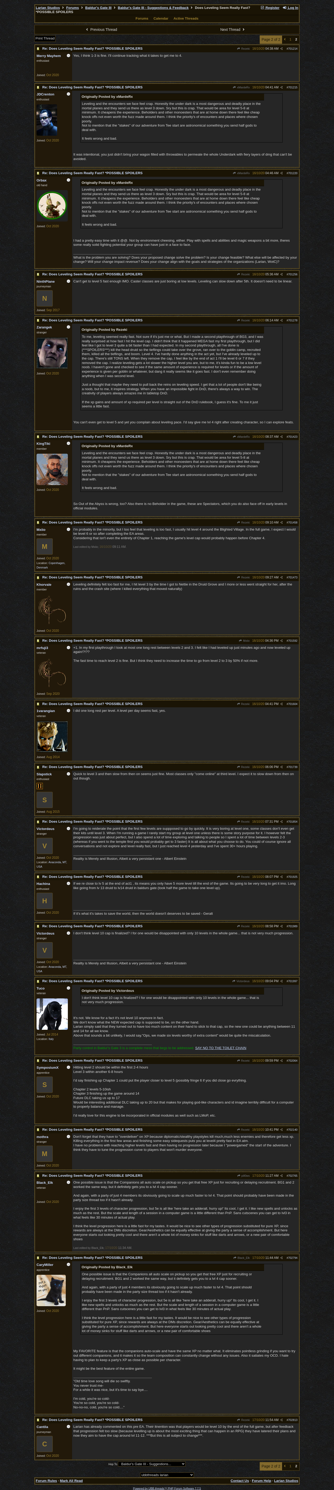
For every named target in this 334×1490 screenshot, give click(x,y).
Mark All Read (71, 1481)
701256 (292, 274)
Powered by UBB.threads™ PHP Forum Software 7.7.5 (167, 1488)
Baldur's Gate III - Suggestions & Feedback (153, 8)
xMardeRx (241, 87)
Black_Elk (241, 1257)
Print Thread (45, 38)
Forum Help (261, 1481)
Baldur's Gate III (98, 8)
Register (269, 8)
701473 (292, 577)
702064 (292, 1060)
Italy (51, 1038)
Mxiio (244, 640)
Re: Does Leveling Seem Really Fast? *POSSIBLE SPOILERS (92, 48)
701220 (292, 173)
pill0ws (243, 1175)
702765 (292, 1175)
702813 (292, 1419)
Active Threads (186, 18)
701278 (292, 320)
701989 (292, 926)
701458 (292, 522)
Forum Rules (46, 1481)
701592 (292, 640)
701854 (292, 821)
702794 (292, 1257)
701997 (292, 981)
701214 (292, 48)
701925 (292, 876)
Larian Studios (48, 8)
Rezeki (243, 48)
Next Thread (233, 29)
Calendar (160, 18)
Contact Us (240, 1481)
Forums (72, 8)
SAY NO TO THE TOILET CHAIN (220, 1048)
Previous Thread (101, 29)
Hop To (112, 1464)
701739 (292, 767)
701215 (292, 87)
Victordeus (240, 981)
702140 (292, 1129)
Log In (290, 8)
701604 (292, 704)
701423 (292, 436)
